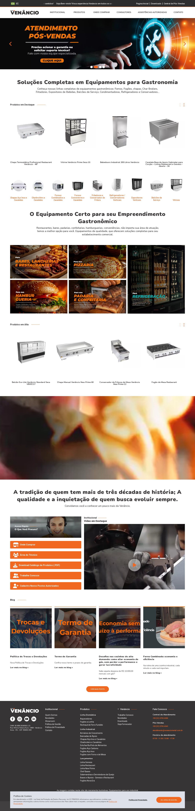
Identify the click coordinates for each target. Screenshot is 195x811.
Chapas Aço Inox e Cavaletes (92, 739)
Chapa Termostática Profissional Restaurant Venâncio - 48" (31, 163)
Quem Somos (51, 715)
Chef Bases (85, 771)
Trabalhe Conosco (26, 575)
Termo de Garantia (65, 656)
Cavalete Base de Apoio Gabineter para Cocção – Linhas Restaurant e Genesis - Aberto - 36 (164, 164)
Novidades (49, 718)
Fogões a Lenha (87, 722)
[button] (91, 67)
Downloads (156, 4)
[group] (97, 44)
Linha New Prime (87, 768)
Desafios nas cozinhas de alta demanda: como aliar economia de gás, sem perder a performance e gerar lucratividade (118, 660)
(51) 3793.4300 (160, 718)
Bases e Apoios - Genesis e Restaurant (97, 777)
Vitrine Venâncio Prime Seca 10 (75, 162)
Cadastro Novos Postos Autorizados (36, 586)
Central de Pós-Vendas (174, 4)
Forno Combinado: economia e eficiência (160, 658)
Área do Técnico (25, 555)
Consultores (124, 12)
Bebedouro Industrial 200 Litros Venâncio (119, 162)
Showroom (50, 721)
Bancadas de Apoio (88, 736)
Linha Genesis (86, 762)
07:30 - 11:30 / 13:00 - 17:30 (163, 738)
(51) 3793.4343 (160, 726)
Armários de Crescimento (91, 733)
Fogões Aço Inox (87, 751)
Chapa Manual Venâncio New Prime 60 (75, 382)
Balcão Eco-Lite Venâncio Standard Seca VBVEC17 (31, 383)
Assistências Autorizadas (152, 12)
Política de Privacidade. (138, 800)
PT (15, 3)
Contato (179, 12)
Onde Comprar (101, 12)
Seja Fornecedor (125, 724)
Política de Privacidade (55, 727)
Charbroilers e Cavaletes (91, 742)
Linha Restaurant (87, 765)
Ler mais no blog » (19, 667)
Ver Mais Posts (98, 689)
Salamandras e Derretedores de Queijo (97, 774)
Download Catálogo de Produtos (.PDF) (36, 565)
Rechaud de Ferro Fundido (91, 725)
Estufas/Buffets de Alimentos (93, 745)
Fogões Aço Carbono (89, 748)
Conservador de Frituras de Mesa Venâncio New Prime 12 (119, 383)
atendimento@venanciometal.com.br (168, 730)
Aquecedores (86, 719)
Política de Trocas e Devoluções (28, 656)
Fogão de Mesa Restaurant (164, 382)
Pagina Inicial (142, 4)
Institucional (58, 12)
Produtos (80, 12)
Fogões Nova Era (87, 781)
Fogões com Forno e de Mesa (93, 754)
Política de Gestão (53, 724)
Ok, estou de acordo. (169, 800)
